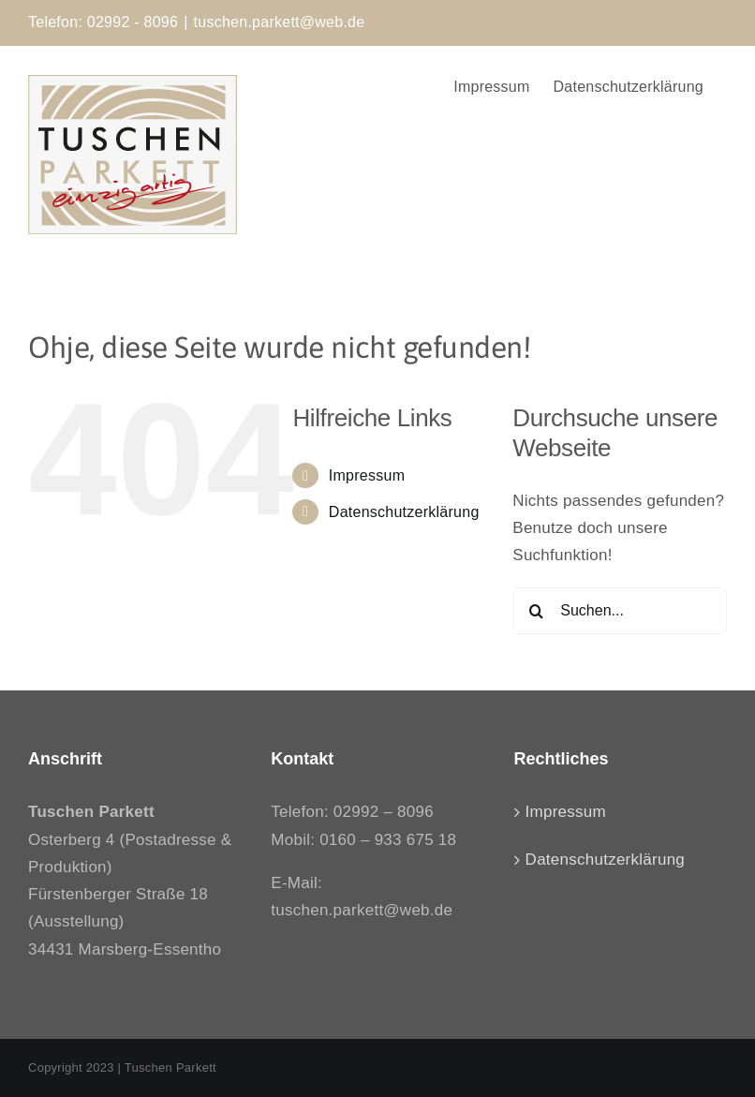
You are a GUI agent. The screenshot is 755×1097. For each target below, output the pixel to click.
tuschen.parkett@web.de (279, 22)
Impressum (367, 475)
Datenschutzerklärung (404, 512)
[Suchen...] (619, 610)
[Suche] (535, 610)
